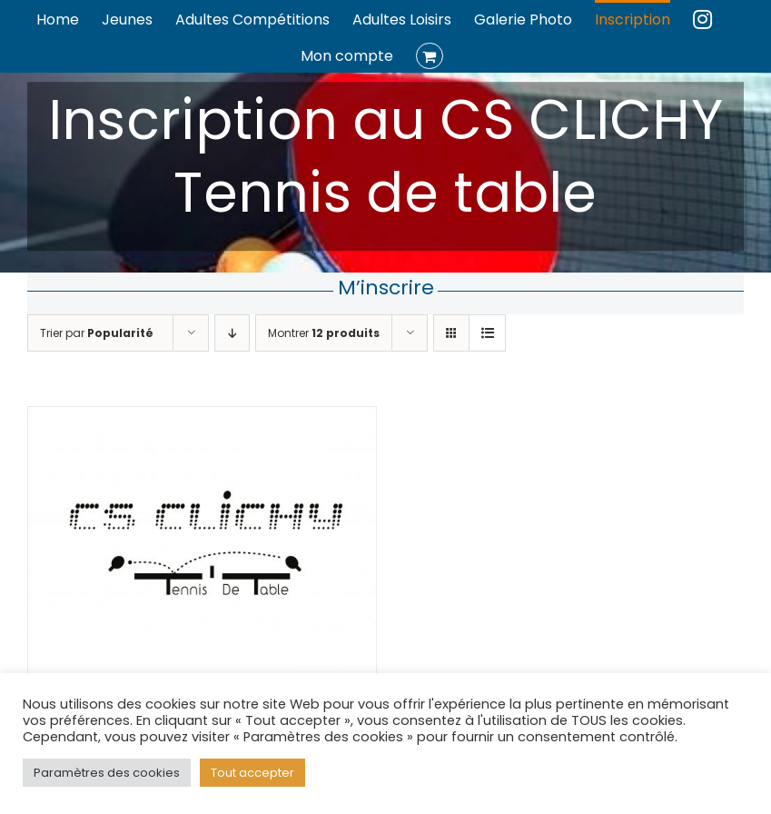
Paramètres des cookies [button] (107, 772)
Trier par (96, 333)
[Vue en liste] (487, 333)
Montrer (324, 333)
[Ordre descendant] (232, 333)
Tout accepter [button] (252, 772)
